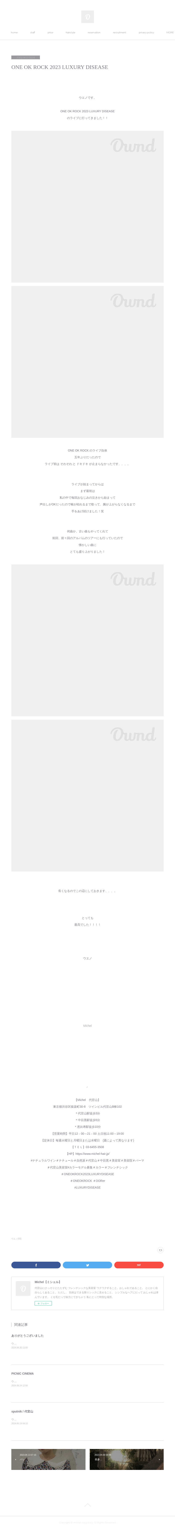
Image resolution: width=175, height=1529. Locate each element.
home (34, 32)
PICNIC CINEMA (22, 1373)
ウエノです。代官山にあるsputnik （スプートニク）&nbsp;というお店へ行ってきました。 (62, 1419)
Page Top (87, 1505)
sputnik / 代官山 (22, 1411)
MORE (136, 32)
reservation (114, 32)
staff (52, 32)
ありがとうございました (27, 1335)
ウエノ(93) (16, 1239)
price (70, 32)
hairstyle (90, 32)
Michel (87, 1025)
